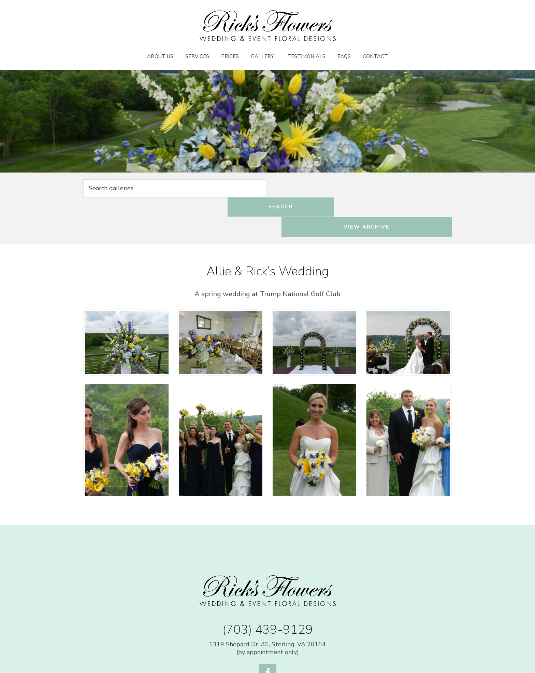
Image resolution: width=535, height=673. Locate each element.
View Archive (397, 189)
